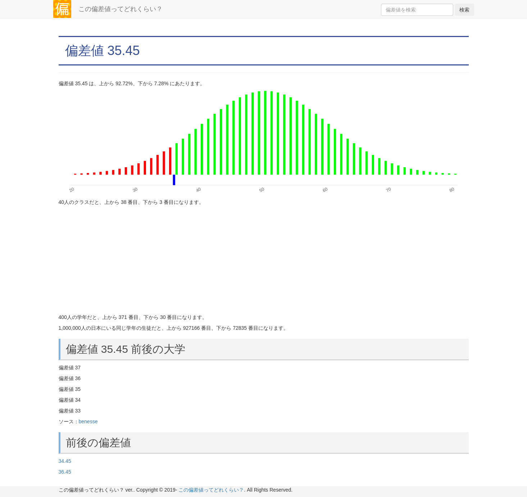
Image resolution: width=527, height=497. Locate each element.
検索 (464, 10)
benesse (88, 421)
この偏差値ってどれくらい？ (120, 9)
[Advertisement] (264, 259)
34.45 (65, 461)
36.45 (65, 472)
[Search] (417, 10)
